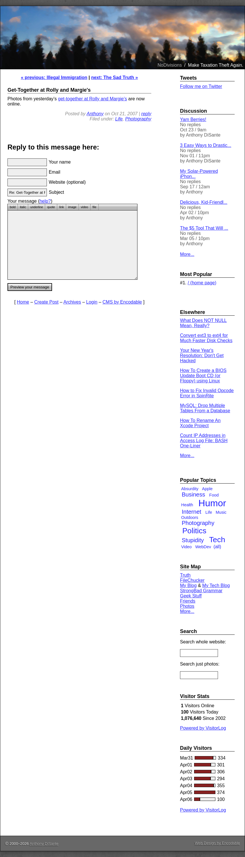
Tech (217, 539)
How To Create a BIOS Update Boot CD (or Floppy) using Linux (203, 375)
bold (13, 207)
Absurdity (189, 488)
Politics (194, 530)
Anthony (95, 113)
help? (45, 201)
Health (187, 505)
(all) (217, 546)
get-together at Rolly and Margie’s (92, 98)
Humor (212, 503)
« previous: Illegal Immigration (54, 77)
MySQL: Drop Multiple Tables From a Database (205, 408)
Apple (207, 488)
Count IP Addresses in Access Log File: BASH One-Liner (203, 440)
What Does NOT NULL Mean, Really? (203, 323)
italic (23, 207)
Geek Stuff (191, 595)
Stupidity (193, 540)
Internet (191, 512)
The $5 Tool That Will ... (204, 228)
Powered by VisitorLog (203, 728)
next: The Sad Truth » (114, 77)
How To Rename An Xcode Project (200, 423)
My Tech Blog (216, 585)
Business (193, 494)
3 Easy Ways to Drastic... (205, 145)
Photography (138, 118)
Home (23, 302)
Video (186, 547)
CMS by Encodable (122, 302)
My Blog (188, 585)
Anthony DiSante (44, 843)
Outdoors (189, 517)
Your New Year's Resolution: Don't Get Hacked (202, 355)
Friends (187, 601)
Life (119, 118)
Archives (72, 302)
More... (187, 254)
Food (214, 495)
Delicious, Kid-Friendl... (203, 202)
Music (221, 512)
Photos (187, 606)
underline (36, 207)
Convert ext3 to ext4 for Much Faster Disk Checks (206, 338)
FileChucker (192, 580)
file (95, 207)
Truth (185, 575)
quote (51, 207)
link (61, 207)
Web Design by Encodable (217, 843)
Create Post (46, 302)
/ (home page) (202, 282)
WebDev (203, 547)
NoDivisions (170, 65)
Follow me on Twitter (201, 86)
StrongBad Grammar (201, 590)
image (72, 207)
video (84, 207)
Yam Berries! (193, 119)
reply (146, 113)
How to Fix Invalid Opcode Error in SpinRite (207, 393)
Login (91, 302)
